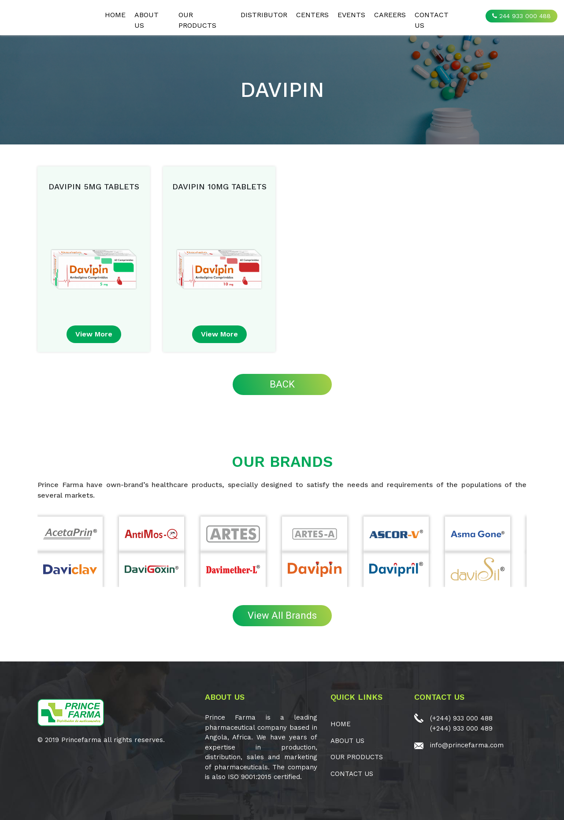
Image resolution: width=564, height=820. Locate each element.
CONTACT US (432, 20)
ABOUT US (146, 20)
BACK (282, 384)
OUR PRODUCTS (197, 20)
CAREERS (390, 15)
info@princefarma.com (467, 745)
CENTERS (312, 15)
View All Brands (282, 615)
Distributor (264, 15)
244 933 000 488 (521, 15)
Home (115, 15)
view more (93, 334)
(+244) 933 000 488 (461, 718)
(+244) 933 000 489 (461, 728)
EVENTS (351, 15)
